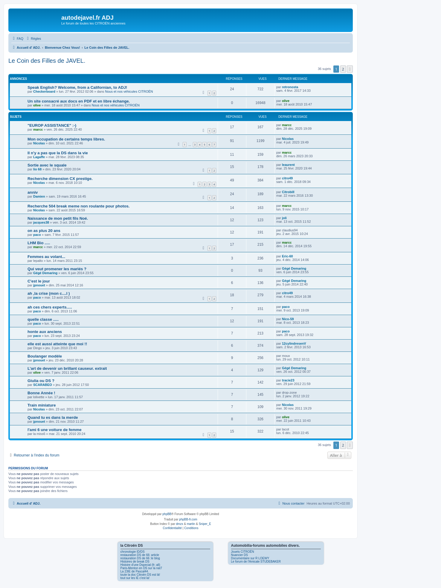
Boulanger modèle (45, 356)
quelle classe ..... (43, 319)
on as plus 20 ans (44, 230)
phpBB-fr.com (188, 519)
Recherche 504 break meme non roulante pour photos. (79, 206)
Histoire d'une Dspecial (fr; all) (140, 564)
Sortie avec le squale (47, 165)
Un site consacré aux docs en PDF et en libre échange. (79, 101)
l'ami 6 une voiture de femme (55, 429)
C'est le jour (39, 281)
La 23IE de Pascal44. (134, 571)
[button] (350, 69)
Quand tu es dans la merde (53, 417)
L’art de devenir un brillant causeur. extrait (67, 368)
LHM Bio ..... (39, 243)
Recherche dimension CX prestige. (60, 178)
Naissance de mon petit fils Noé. (58, 218)
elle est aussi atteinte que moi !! (57, 344)
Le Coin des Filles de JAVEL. (47, 60)
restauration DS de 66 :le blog (140, 558)
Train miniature (42, 405)
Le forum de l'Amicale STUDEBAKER (256, 561)
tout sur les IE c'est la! (135, 578)
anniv (33, 192)
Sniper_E (205, 524)
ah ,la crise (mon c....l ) (49, 293)
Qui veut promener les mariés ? (57, 269)
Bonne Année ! (41, 393)
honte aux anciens (45, 331)
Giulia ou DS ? (41, 380)
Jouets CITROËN (242, 551)
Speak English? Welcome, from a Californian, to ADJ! (77, 87)
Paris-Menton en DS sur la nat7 (141, 568)
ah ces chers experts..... (50, 307)
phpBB (166, 514)
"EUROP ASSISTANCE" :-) (52, 125)
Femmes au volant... (46, 256)
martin (191, 524)
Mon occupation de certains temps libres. (66, 139)
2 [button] (343, 69)
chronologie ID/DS (132, 551)
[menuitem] (17, 38)
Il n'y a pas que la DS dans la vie (58, 153)
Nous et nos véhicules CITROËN (129, 91)
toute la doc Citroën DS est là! (140, 574)
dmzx (179, 524)
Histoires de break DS (134, 561)
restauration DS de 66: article (139, 555)
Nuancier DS (239, 555)
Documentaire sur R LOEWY (250, 558)
